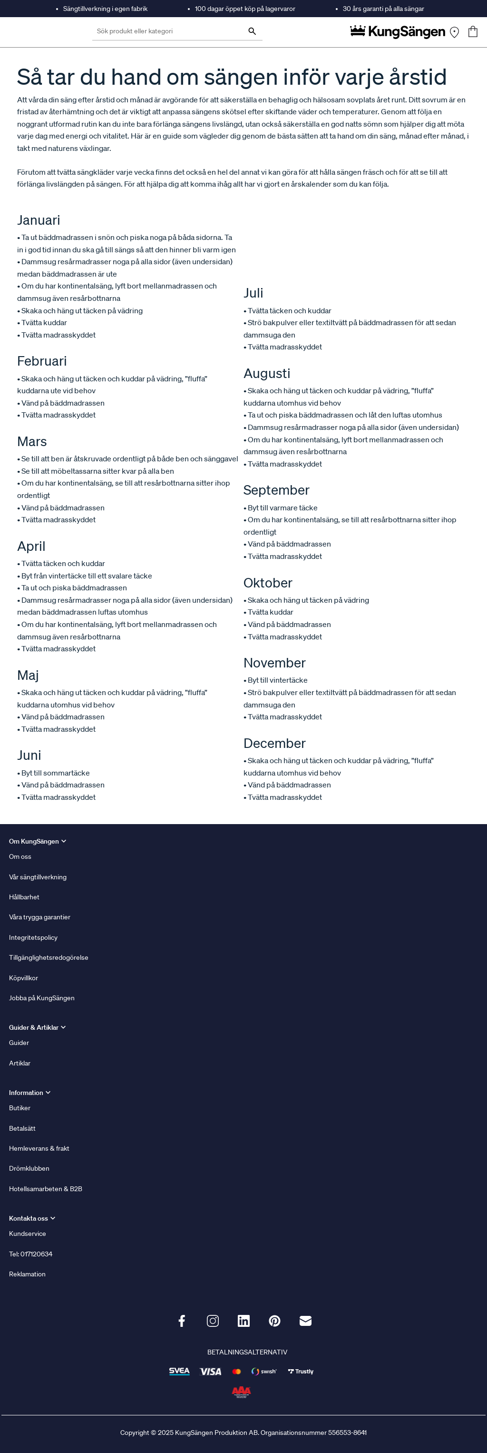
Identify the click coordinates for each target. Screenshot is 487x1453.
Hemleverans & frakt (39, 1148)
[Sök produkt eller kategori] (177, 32)
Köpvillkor (23, 978)
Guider (19, 1042)
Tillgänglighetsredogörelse (48, 957)
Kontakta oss (28, 1218)
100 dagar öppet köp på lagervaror (245, 8)
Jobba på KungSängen (42, 998)
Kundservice (27, 1233)
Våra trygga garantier (39, 917)
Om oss (20, 856)
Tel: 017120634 (30, 1254)
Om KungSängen (34, 841)
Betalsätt (22, 1128)
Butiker (19, 1108)
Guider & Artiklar (33, 1027)
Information (26, 1092)
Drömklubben (29, 1168)
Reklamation (27, 1274)
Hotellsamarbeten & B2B (45, 1188)
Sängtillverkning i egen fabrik (105, 8)
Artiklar (19, 1063)
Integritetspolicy (33, 937)
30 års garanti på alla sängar (383, 8)
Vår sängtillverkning (38, 877)
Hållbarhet (24, 897)
